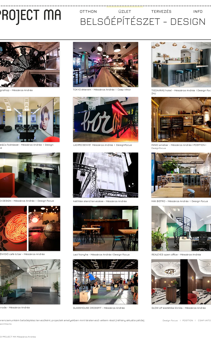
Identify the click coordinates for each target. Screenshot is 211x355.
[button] (105, 64)
